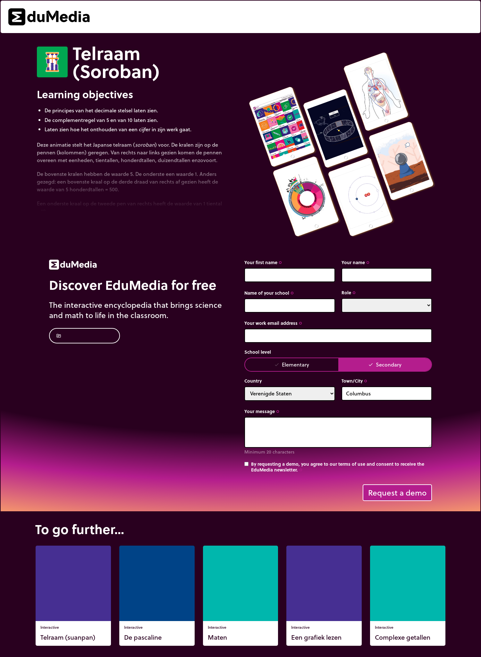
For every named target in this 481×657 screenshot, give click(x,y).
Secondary (384, 364)
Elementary (291, 364)
